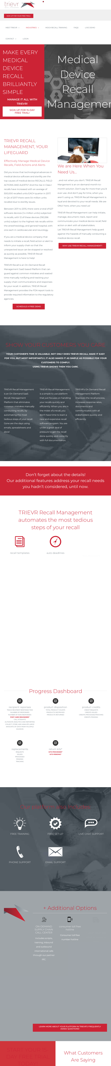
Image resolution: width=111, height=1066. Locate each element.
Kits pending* (55, 754)
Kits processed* (55, 752)
